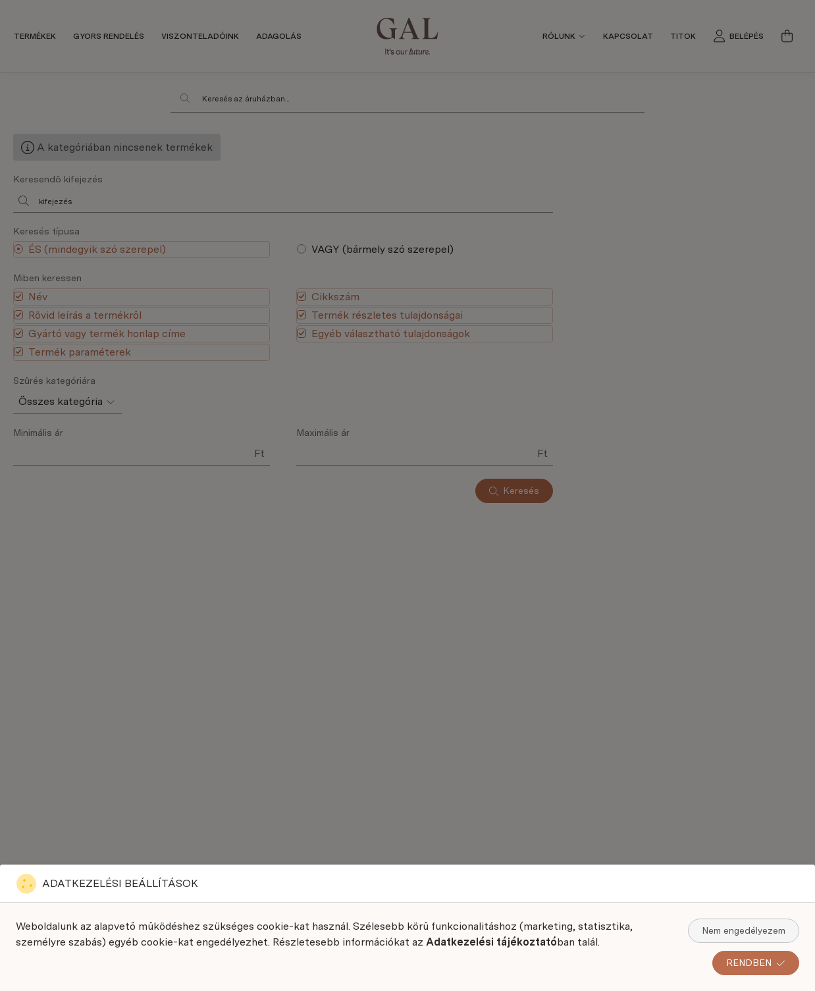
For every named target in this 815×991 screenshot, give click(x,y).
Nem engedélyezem (743, 930)
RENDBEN (755, 962)
